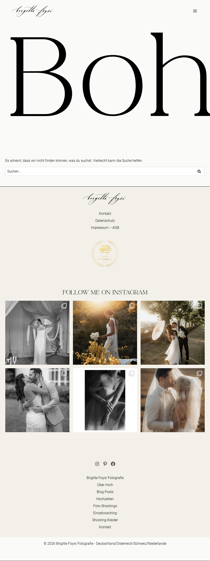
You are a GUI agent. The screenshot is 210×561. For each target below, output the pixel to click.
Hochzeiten (105, 499)
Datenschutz (105, 221)
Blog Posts (105, 492)
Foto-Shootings (105, 506)
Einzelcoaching (105, 513)
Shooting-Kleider (105, 520)
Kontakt (105, 213)
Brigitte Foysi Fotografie (105, 478)
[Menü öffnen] (195, 10)
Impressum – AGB (105, 228)
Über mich (105, 485)
